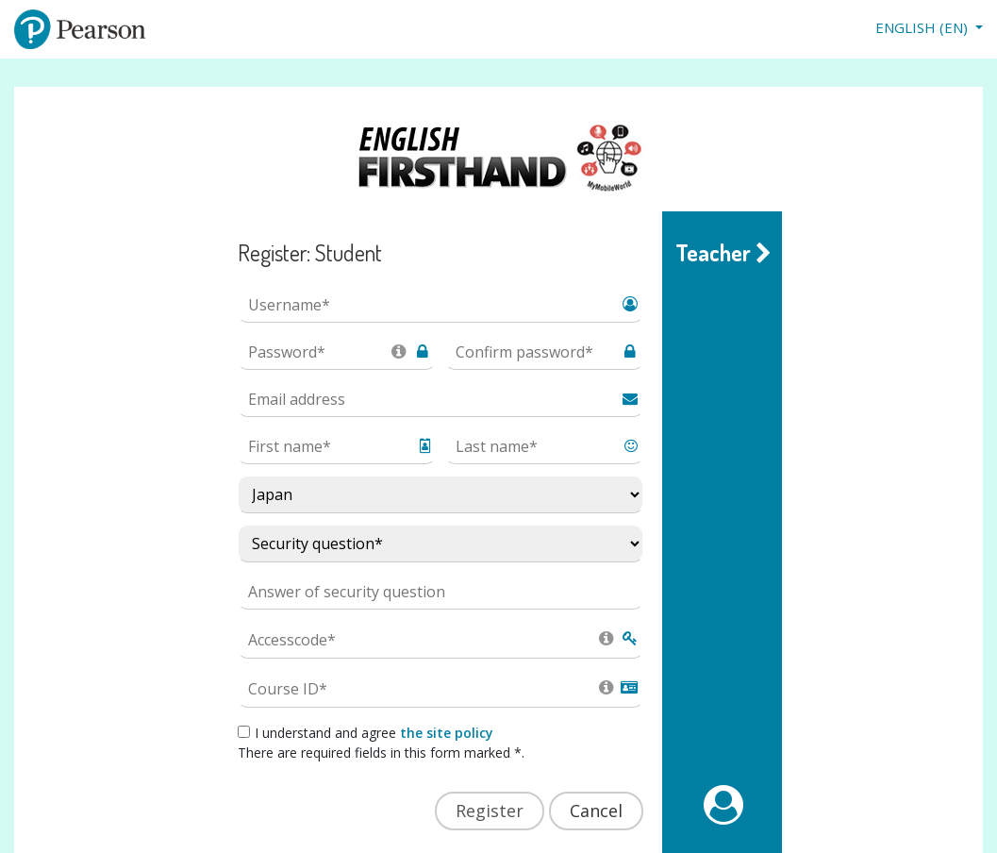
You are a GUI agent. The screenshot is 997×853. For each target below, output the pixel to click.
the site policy (446, 733)
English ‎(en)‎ (923, 27)
